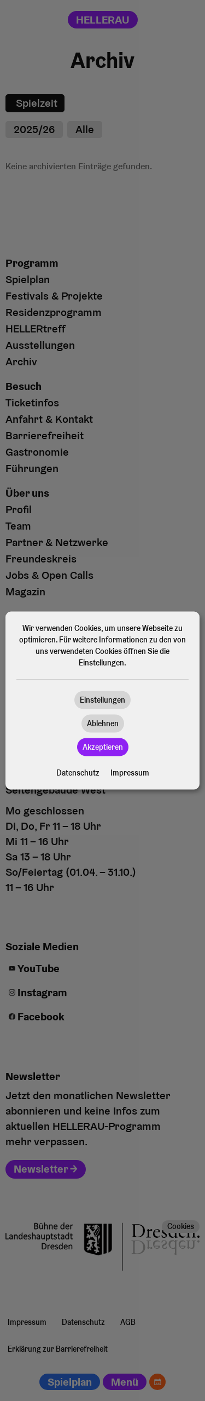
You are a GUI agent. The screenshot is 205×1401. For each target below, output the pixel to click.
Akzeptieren (103, 747)
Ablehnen (103, 723)
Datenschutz (77, 773)
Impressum (129, 773)
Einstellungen (102, 700)
